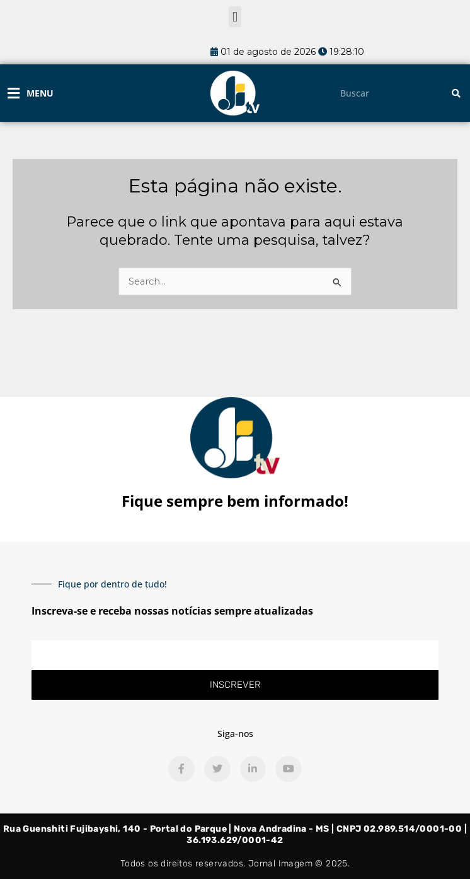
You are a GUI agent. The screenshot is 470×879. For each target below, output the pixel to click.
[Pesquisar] (456, 93)
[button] (235, 16)
